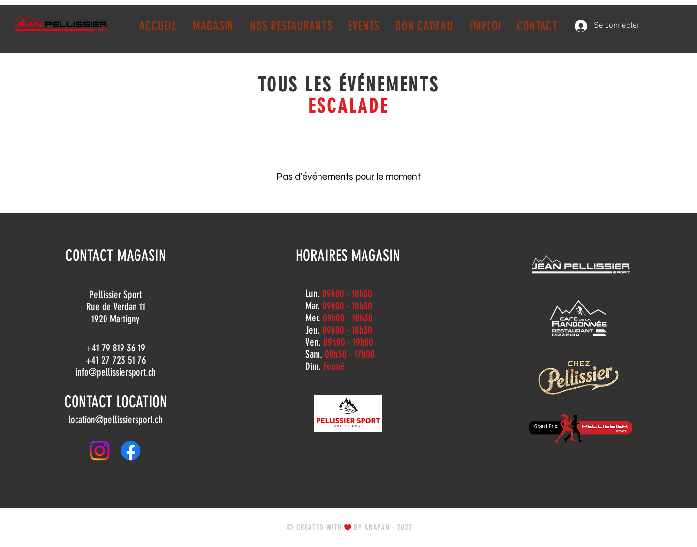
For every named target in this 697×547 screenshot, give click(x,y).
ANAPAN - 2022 (388, 527)
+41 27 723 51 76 (115, 360)
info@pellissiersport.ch (116, 372)
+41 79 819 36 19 (115, 348)
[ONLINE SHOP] (348, 413)
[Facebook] (131, 451)
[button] (213, 26)
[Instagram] (100, 451)
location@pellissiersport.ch (115, 419)
